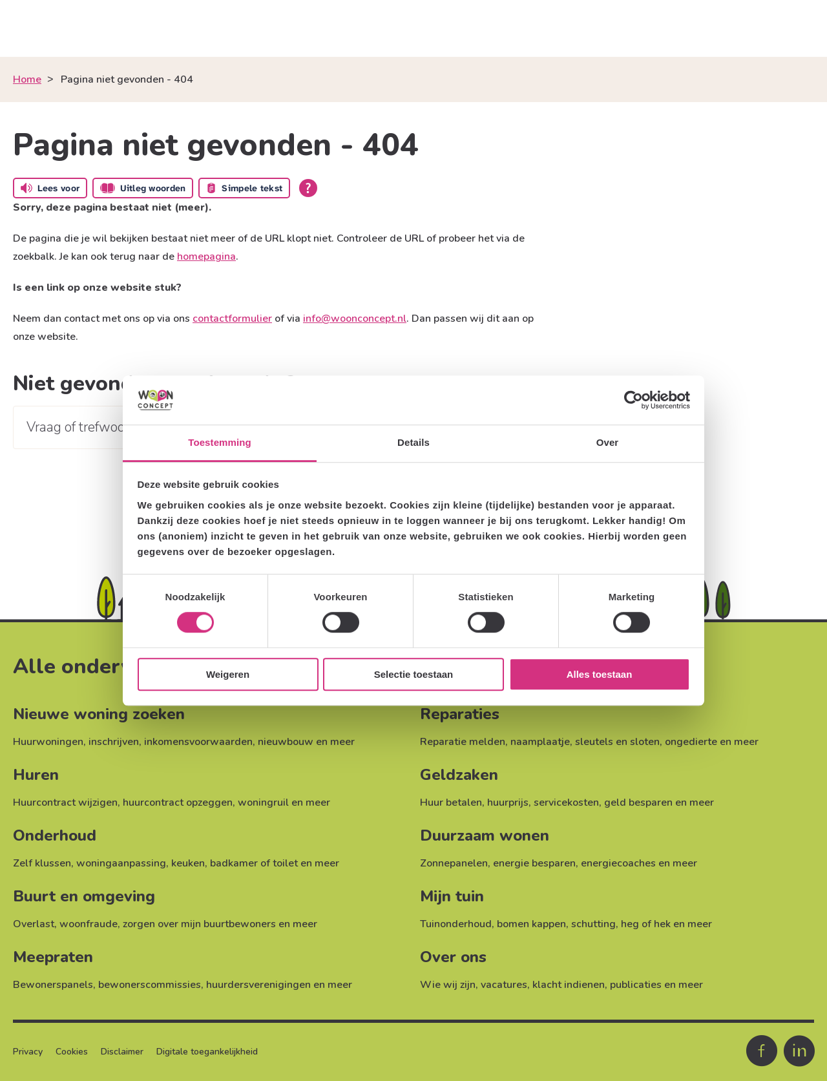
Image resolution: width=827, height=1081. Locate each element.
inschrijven (114, 742)
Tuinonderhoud (456, 924)
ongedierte (691, 742)
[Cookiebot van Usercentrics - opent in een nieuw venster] (633, 400)
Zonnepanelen (454, 863)
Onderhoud (54, 835)
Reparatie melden (462, 742)
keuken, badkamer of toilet (234, 863)
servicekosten (566, 802)
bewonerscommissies (149, 985)
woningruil (263, 802)
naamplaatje (540, 742)
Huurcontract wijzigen (65, 802)
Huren (36, 774)
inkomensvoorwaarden (198, 742)
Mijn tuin (452, 896)
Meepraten (53, 957)
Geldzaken (459, 774)
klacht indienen (568, 985)
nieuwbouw (285, 742)
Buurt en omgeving (84, 896)
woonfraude (88, 924)
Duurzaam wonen (484, 835)
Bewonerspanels (53, 985)
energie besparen (534, 863)
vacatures (504, 985)
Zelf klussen (42, 863)
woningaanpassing (121, 863)
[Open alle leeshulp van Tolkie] (308, 188)
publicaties (636, 985)
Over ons (453, 957)
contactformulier (232, 318)
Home (27, 79)
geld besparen (638, 802)
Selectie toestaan (414, 674)
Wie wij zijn (448, 985)
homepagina (206, 256)
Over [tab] (607, 442)
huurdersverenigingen (258, 985)
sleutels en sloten (617, 742)
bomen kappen (531, 924)
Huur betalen (451, 802)
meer (342, 742)
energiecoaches (618, 863)
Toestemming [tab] (219, 442)
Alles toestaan (600, 674)
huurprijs (508, 802)
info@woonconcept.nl (354, 318)
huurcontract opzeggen (178, 802)
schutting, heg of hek (621, 924)
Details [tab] (413, 442)
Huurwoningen (48, 742)
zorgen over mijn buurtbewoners (199, 924)
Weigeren (227, 674)
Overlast (33, 924)
